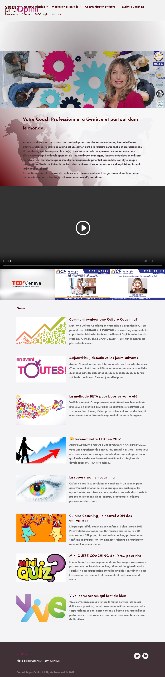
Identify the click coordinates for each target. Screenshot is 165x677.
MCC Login (41, 14)
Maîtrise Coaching (133, 6)
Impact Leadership (34, 6)
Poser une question (82, 72)
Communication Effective (100, 6)
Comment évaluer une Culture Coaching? (103, 319)
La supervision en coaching (92, 477)
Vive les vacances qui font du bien (97, 596)
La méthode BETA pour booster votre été (103, 396)
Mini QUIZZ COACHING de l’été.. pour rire (105, 555)
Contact (26, 14)
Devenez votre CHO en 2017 (97, 439)
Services (10, 14)
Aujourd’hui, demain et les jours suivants (103, 358)
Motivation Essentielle (65, 6)
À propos (10, 6)
